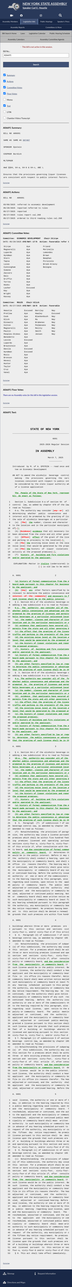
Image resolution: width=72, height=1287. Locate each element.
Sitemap (8, 1274)
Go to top (6, 183)
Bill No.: (6, 51)
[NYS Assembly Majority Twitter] (31, 16)
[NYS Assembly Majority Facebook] (21, 16)
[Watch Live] (11, 16)
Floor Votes (12, 94)
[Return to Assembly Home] (36, 6)
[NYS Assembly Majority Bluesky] (50, 16)
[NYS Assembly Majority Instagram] (41, 16)
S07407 (26, 140)
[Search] (60, 16)
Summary (11, 75)
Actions (10, 82)
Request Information (45, 1274)
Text (9, 106)
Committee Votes (14, 88)
